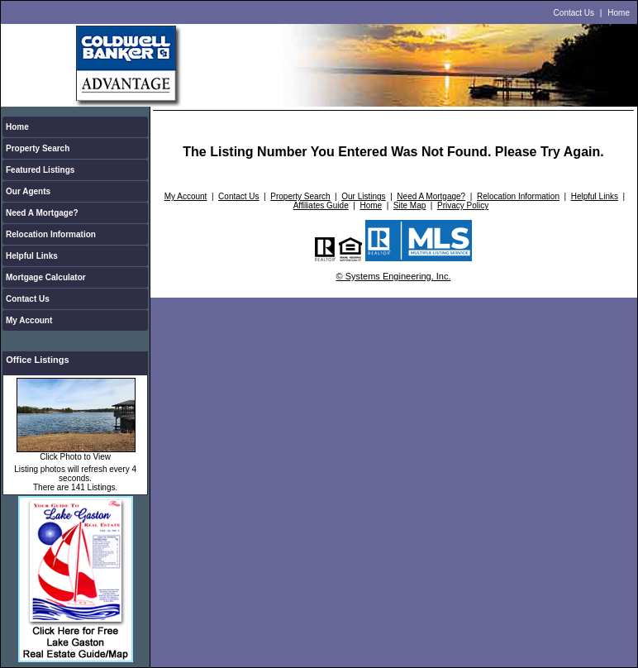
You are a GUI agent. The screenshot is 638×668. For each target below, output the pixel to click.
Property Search (37, 148)
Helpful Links (32, 255)
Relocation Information (51, 234)
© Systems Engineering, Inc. (393, 276)
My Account (29, 320)
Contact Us (574, 12)
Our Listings (363, 196)
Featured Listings (40, 169)
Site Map (409, 205)
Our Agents (28, 191)
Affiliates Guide (321, 205)
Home (618, 12)
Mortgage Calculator (46, 277)
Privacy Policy (462, 205)
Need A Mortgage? (42, 212)
